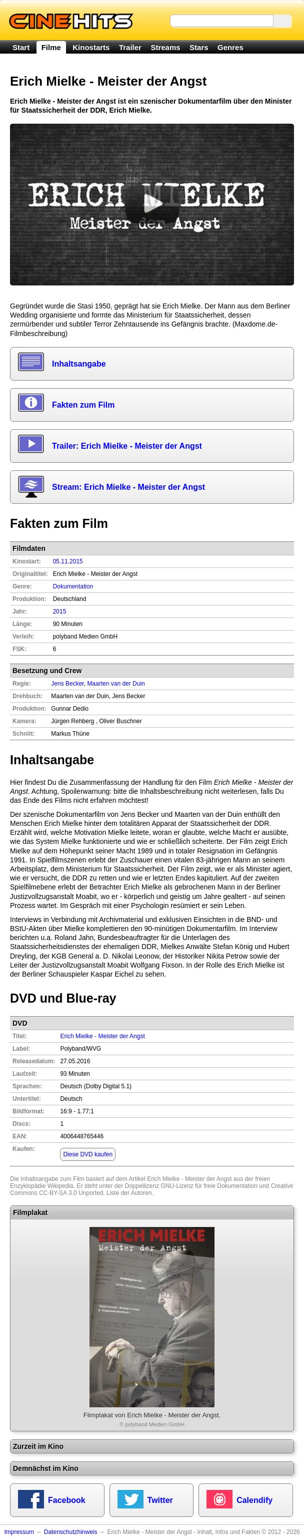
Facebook (67, 1500)
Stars (199, 47)
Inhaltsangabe (79, 364)
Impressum (19, 1531)
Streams (165, 47)
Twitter (160, 1500)
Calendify (254, 1500)
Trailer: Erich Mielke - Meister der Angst (127, 446)
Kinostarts (91, 47)
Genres (231, 47)
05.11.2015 (68, 561)
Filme (51, 47)
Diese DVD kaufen (87, 1154)
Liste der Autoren (129, 1192)
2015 (59, 611)
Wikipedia (61, 1185)
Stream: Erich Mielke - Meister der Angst (128, 487)
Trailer (130, 47)
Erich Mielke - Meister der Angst (102, 1036)
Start (21, 47)
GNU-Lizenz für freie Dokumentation (209, 1185)
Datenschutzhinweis (71, 1531)
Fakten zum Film (83, 405)
